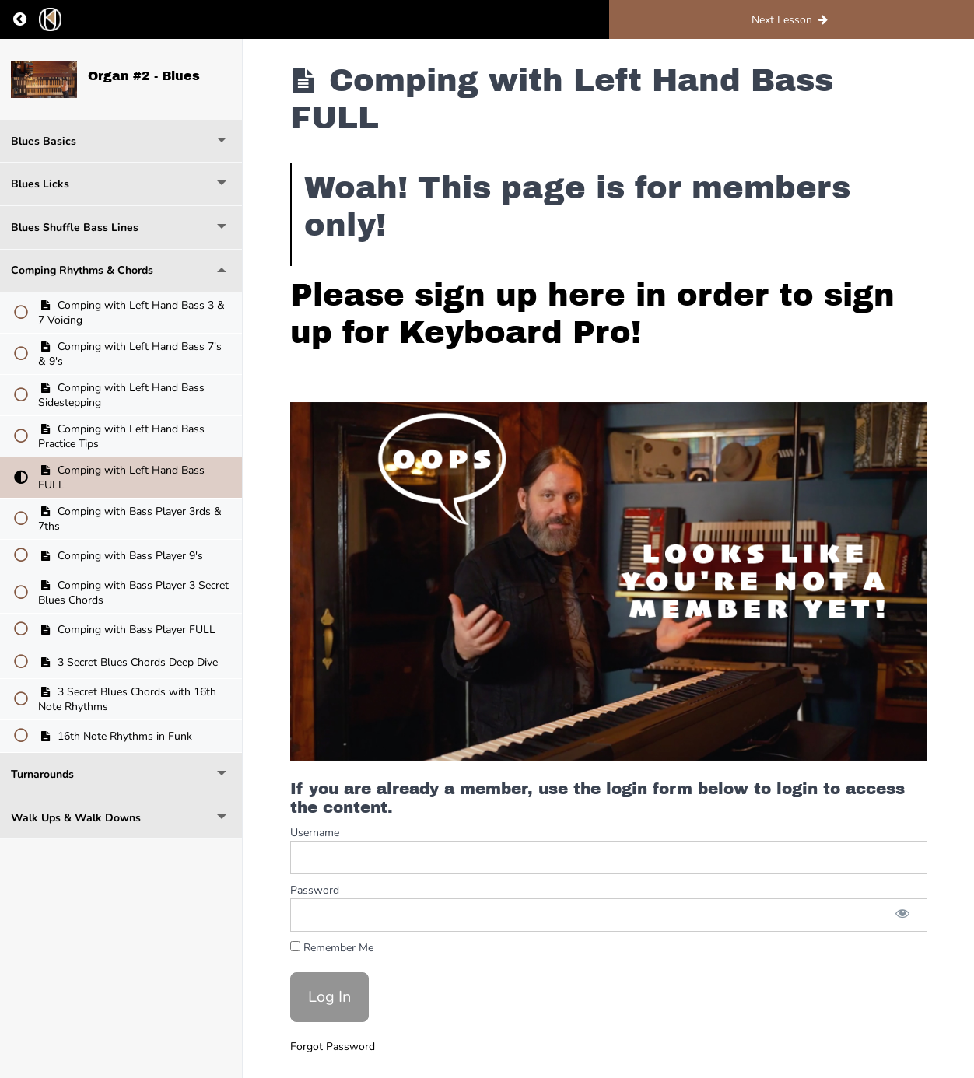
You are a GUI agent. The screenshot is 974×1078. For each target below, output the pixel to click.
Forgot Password (332, 1046)
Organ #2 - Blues (144, 75)
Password (314, 890)
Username (314, 832)
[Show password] (902, 915)
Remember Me (331, 947)
